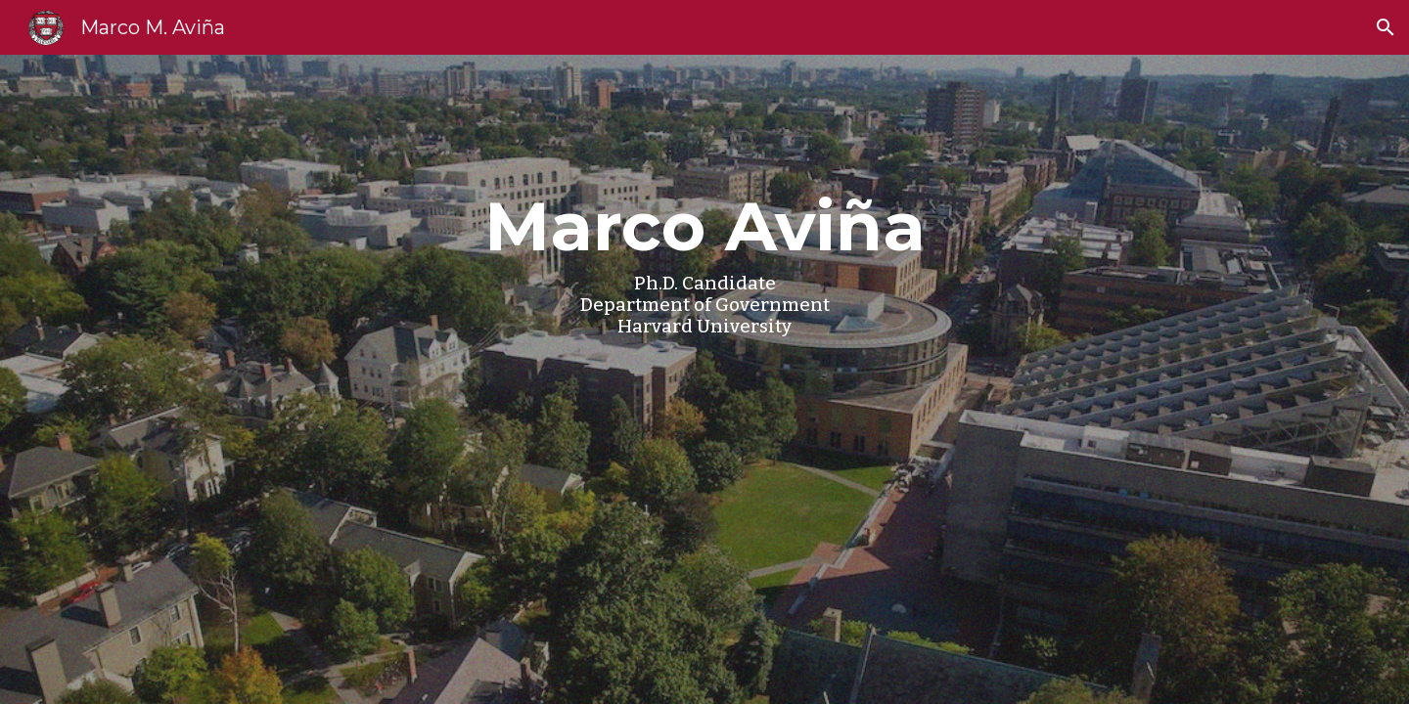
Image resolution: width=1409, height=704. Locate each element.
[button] (1385, 27)
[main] (704, 379)
